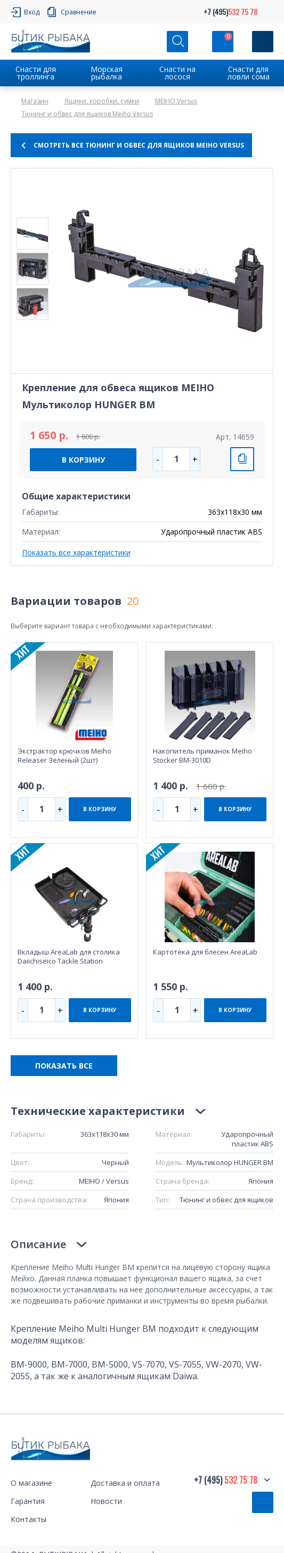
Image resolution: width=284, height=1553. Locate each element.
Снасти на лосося (177, 73)
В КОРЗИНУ (83, 460)
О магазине (31, 1483)
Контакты (28, 1519)
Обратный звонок (262, 1502)
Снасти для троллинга (35, 73)
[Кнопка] (262, 41)
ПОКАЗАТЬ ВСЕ (64, 1066)
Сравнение (78, 12)
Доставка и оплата (125, 1483)
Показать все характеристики (76, 552)
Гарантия (28, 1501)
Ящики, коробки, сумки (101, 101)
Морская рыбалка (107, 73)
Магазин (34, 101)
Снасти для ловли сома (249, 73)
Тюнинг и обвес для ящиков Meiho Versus (87, 113)
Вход (31, 12)
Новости (106, 1501)
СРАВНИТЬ (242, 459)
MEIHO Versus (176, 101)
